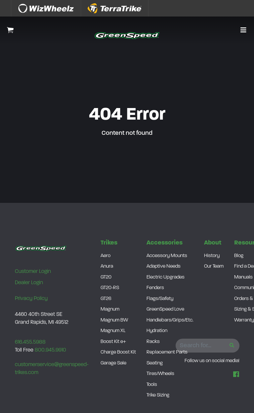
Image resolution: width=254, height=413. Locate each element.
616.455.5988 (30, 342)
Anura (107, 266)
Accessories (165, 243)
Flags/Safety (160, 298)
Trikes (109, 243)
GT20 (106, 277)
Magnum (110, 309)
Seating (155, 363)
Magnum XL (113, 330)
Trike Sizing (158, 395)
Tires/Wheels (160, 373)
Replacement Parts (167, 352)
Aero (105, 255)
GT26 (106, 298)
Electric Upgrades (166, 277)
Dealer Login (29, 282)
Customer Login (33, 271)
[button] (243, 30)
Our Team (214, 266)
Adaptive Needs (164, 266)
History (212, 255)
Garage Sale (113, 363)
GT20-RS (110, 287)
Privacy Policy (31, 298)
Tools (152, 384)
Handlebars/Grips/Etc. (170, 320)
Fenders (155, 287)
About (212, 243)
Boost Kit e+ (113, 341)
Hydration (157, 330)
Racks (153, 341)
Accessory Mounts (167, 255)
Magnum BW (114, 320)
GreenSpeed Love (165, 309)
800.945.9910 (50, 350)
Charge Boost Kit (118, 352)
